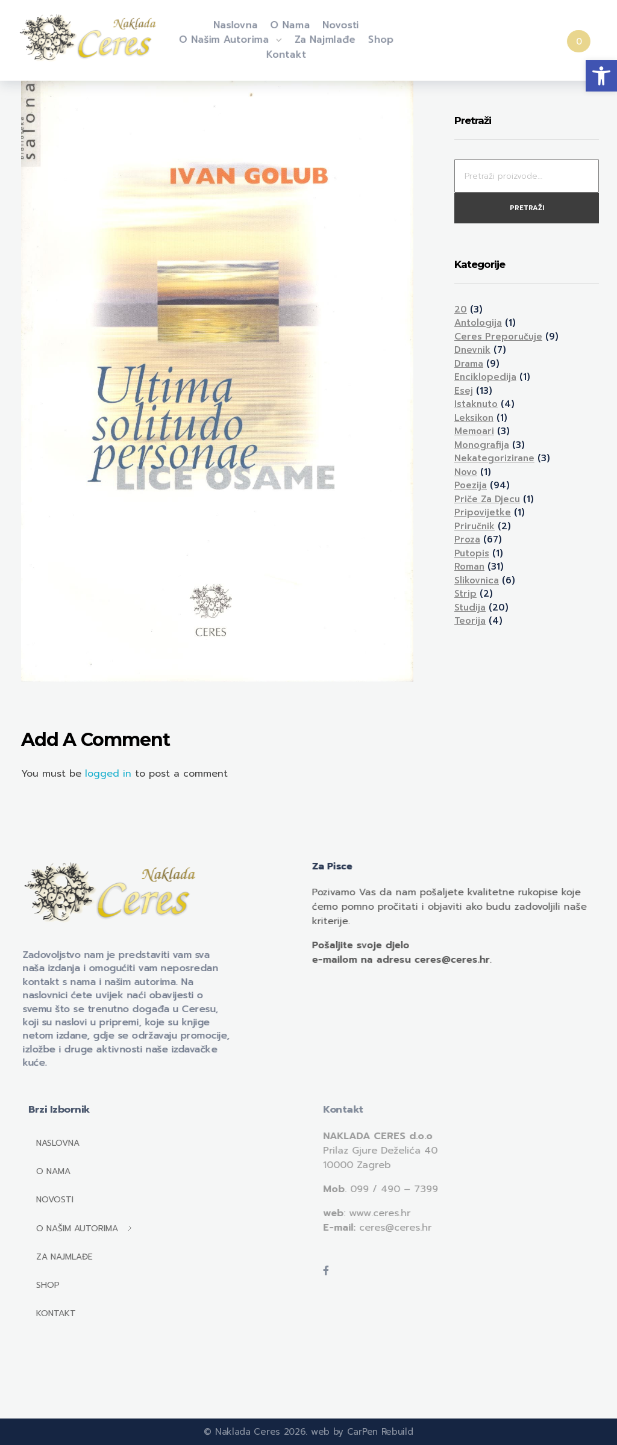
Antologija (478, 322)
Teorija (470, 620)
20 (460, 309)
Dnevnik (472, 349)
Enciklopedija (485, 377)
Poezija (470, 485)
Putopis (471, 553)
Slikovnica (476, 580)
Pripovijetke (482, 512)
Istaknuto (476, 404)
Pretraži (527, 208)
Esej (463, 390)
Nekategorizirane (494, 458)
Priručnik (474, 526)
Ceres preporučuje (498, 336)
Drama (468, 363)
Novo (465, 472)
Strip (465, 593)
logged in (110, 773)
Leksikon (473, 417)
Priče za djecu (487, 499)
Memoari (474, 431)
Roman (469, 566)
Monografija (481, 445)
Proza (467, 539)
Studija (470, 607)
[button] (601, 76)
